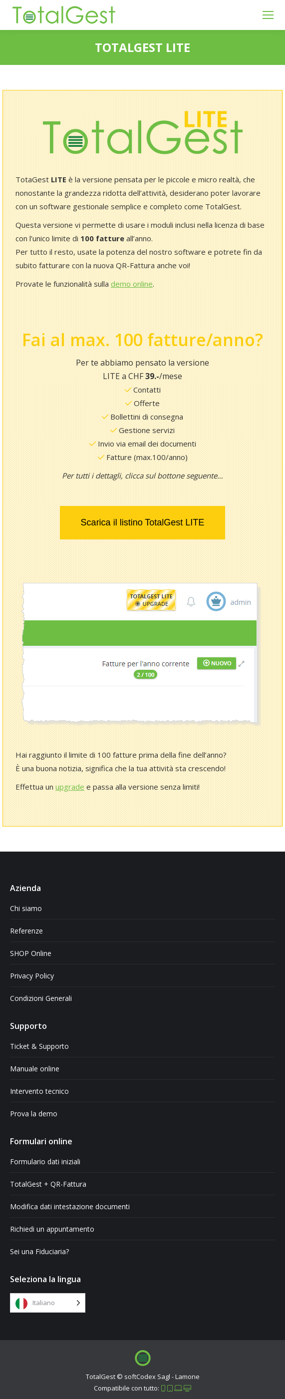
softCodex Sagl (147, 1376)
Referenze (26, 930)
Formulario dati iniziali (45, 1161)
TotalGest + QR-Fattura (48, 1184)
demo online (132, 284)
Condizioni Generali (41, 998)
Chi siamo (26, 908)
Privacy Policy (32, 975)
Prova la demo (33, 1113)
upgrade (69, 787)
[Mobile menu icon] (268, 15)
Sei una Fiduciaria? (39, 1251)
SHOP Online (30, 953)
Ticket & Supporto (39, 1046)
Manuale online (34, 1068)
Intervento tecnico (39, 1091)
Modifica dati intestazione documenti (70, 1206)
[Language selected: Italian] (47, 1303)
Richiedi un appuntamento (52, 1229)
